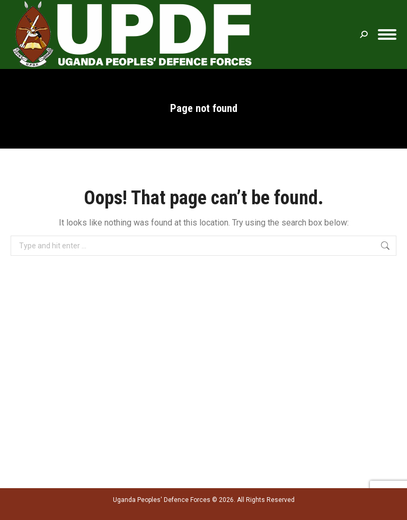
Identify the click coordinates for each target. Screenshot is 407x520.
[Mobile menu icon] (387, 34)
